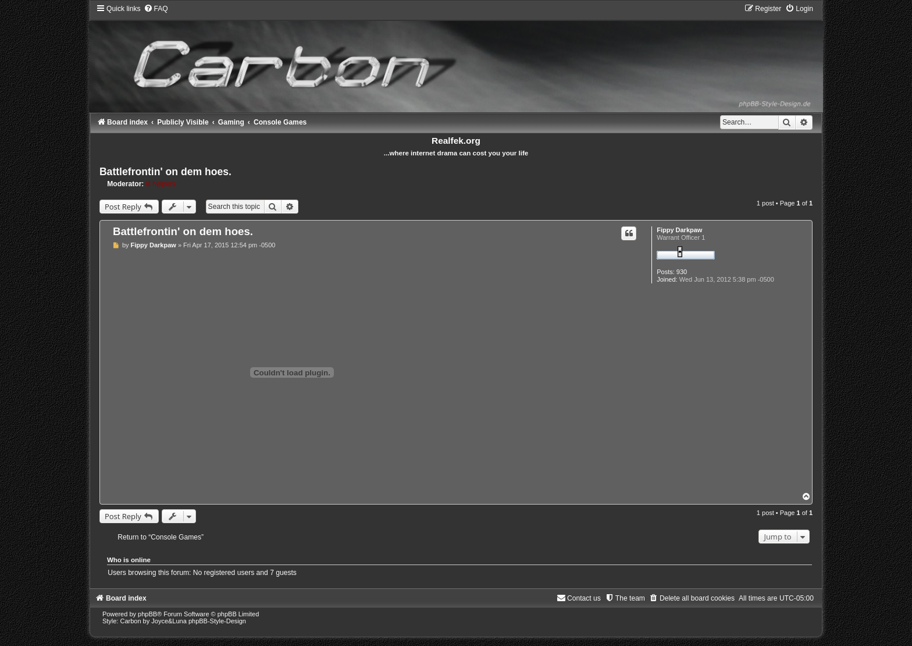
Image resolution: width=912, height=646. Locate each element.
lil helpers (161, 184)
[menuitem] (156, 9)
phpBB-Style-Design (217, 620)
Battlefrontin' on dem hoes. (165, 172)
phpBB (147, 613)
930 (681, 271)
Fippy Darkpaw (679, 229)
